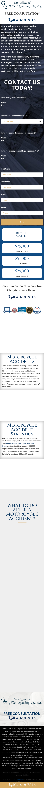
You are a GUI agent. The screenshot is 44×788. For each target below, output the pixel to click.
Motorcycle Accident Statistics (22, 429)
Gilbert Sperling (17, 779)
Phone (3, 207)
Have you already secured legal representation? (20, 151)
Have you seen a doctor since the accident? (18, 133)
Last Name (5, 182)
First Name (5, 169)
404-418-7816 (22, 20)
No (4, 105)
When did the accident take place (14, 116)
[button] (5, 311)
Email (3, 195)
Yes (4, 103)
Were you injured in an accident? (14, 98)
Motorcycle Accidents (22, 359)
